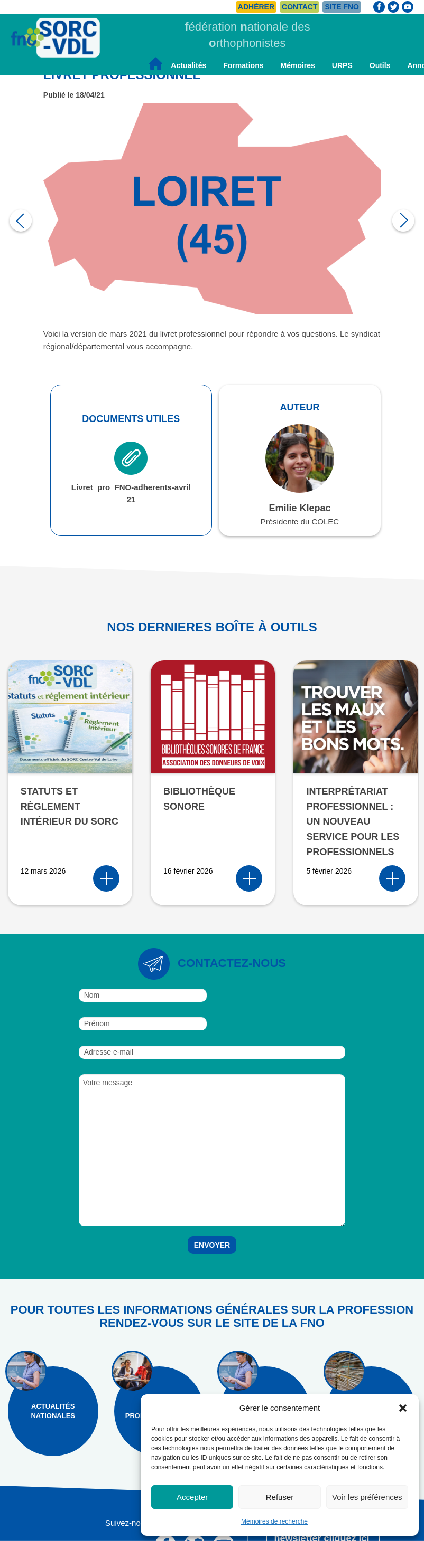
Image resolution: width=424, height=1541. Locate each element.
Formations (243, 65)
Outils (380, 65)
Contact (299, 7)
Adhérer (256, 7)
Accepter (192, 1496)
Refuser (280, 1496)
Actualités (188, 65)
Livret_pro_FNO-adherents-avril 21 (131, 473)
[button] (403, 1408)
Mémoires (297, 65)
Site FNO (342, 7)
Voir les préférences (367, 1496)
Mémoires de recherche (274, 1521)
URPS (342, 65)
